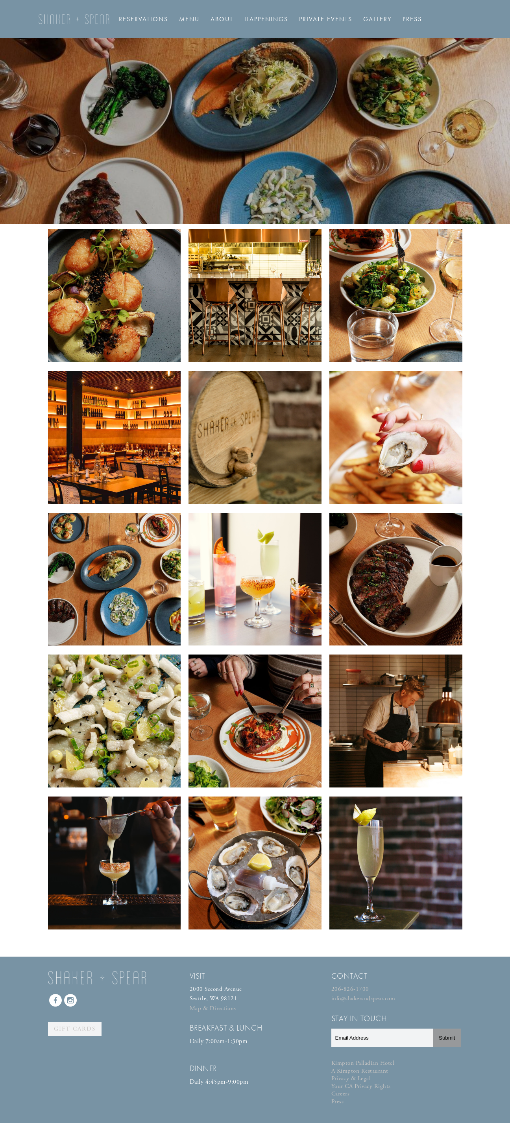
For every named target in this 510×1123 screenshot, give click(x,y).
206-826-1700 (350, 989)
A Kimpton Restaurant (359, 1071)
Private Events (325, 19)
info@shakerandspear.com (363, 998)
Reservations (143, 19)
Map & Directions (213, 1008)
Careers (340, 1093)
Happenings (266, 19)
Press (412, 19)
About (222, 19)
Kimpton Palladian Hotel (363, 1063)
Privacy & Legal (351, 1078)
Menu (189, 19)
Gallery (377, 19)
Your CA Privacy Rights (361, 1086)
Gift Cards (75, 1029)
